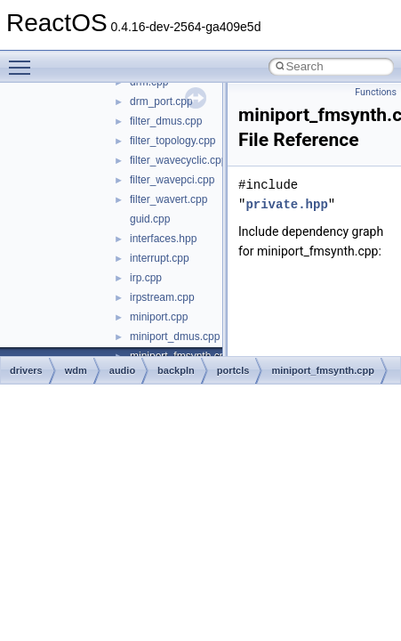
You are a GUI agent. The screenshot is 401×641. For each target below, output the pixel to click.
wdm (76, 370)
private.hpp (286, 204)
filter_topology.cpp (173, 140)
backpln (176, 370)
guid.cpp (150, 219)
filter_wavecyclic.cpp (178, 160)
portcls (233, 370)
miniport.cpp (159, 317)
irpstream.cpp (162, 297)
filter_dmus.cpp (166, 121)
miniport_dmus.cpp (175, 336)
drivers (26, 370)
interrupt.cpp (159, 258)
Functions (376, 92)
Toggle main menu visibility (24, 60)
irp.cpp (146, 278)
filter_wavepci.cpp (172, 180)
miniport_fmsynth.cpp (322, 370)
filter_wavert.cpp (168, 199)
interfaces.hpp (163, 238)
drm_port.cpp (161, 101)
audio (122, 370)
